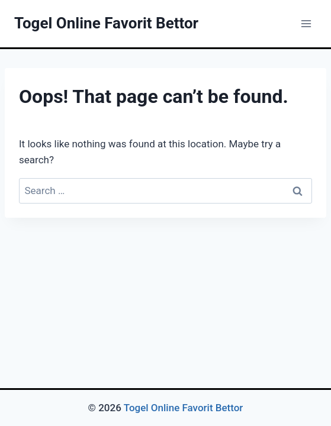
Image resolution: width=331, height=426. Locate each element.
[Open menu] (306, 23)
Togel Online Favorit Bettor (183, 408)
